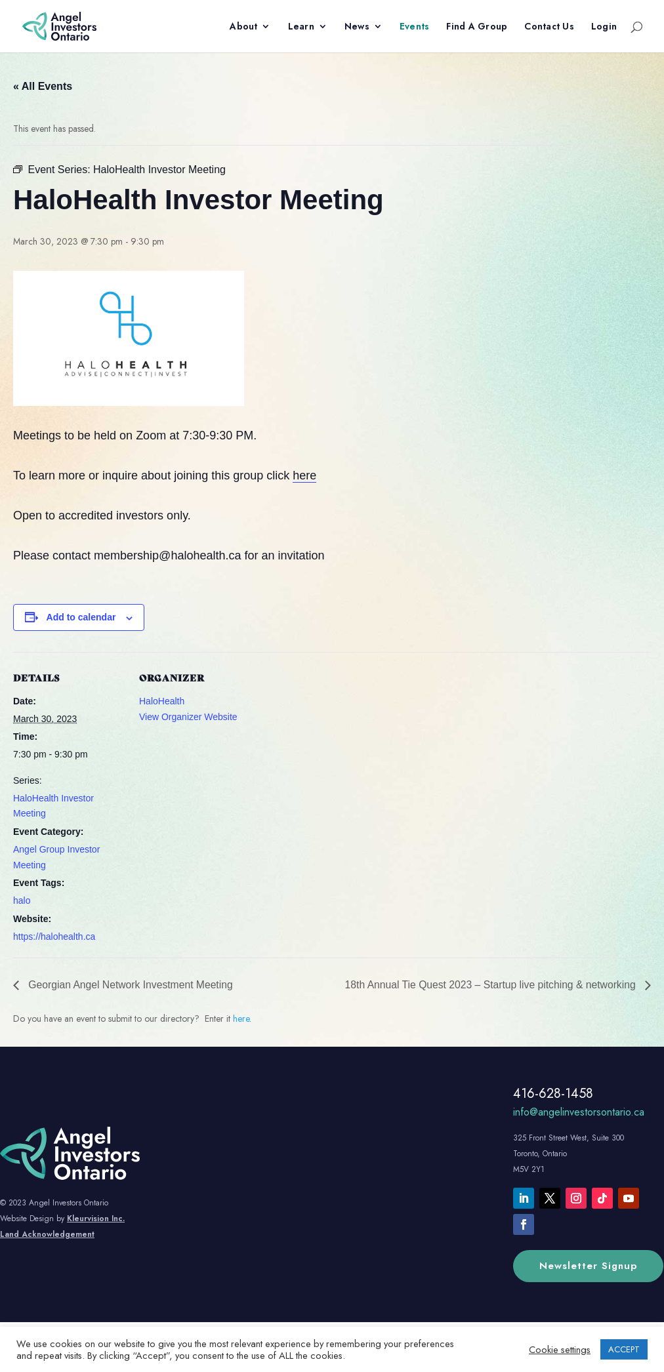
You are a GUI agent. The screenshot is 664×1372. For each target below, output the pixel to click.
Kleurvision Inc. (96, 1218)
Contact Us (549, 27)
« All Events (42, 86)
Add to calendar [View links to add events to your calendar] (81, 617)
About (243, 27)
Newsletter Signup (588, 1266)
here (304, 475)
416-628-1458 (553, 1093)
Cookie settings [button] (560, 1350)
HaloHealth (161, 701)
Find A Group (476, 27)
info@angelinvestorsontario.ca (578, 1112)
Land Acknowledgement (47, 1234)
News (356, 27)
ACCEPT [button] (624, 1349)
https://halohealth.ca (54, 936)
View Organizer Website (188, 717)
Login (604, 27)
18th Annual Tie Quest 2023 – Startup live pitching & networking (488, 984)
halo (21, 900)
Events (415, 27)
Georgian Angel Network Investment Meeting (131, 984)
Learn (301, 27)
